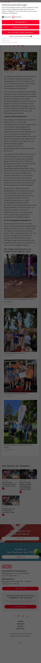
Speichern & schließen (20, 27)
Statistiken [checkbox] (18, 17)
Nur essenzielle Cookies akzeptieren (20, 32)
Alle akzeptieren (20, 22)
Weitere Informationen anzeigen (20, 36)
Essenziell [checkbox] (8, 17)
